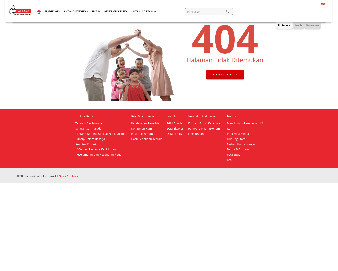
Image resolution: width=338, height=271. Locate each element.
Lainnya (232, 116)
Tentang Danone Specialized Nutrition (100, 134)
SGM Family (174, 134)
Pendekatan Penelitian (146, 123)
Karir (230, 128)
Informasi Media (238, 134)
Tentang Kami (52, 11)
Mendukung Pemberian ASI (245, 123)
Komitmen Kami (142, 128)
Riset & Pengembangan (76, 11)
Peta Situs (233, 154)
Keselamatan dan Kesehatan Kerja (98, 154)
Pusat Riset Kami (142, 134)
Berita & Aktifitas (238, 149)
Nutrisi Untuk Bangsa (144, 11)
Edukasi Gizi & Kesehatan (205, 123)
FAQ (229, 160)
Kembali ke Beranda (225, 89)
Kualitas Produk (85, 144)
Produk (96, 11)
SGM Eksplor (175, 128)
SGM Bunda (174, 123)
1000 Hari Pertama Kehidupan (95, 149)
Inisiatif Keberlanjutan (116, 11)
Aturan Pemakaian (68, 175)
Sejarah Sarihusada (88, 128)
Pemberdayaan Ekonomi (204, 128)
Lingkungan (196, 134)
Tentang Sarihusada (88, 123)
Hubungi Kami (236, 139)
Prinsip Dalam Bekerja (90, 139)
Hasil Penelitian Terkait (146, 139)
